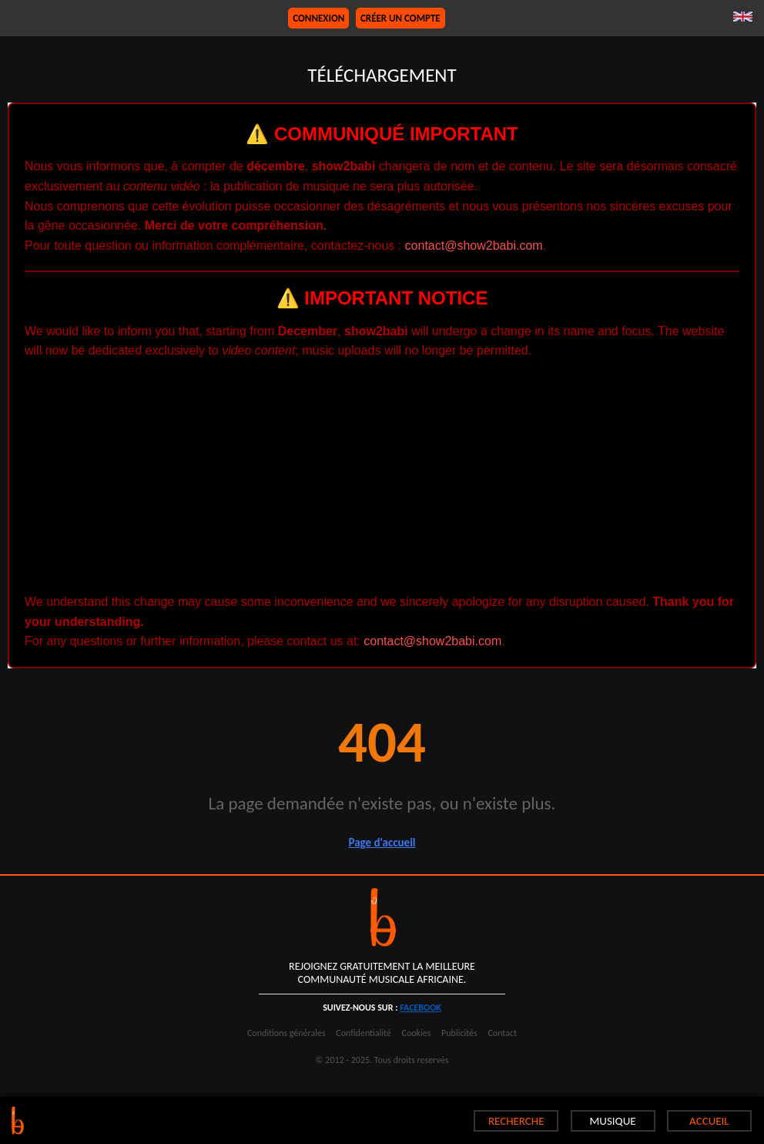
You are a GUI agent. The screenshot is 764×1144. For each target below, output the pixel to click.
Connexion (318, 18)
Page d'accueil (381, 843)
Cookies (416, 1033)
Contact (502, 1033)
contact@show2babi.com (474, 245)
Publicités (459, 1033)
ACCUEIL (709, 1121)
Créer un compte (400, 18)
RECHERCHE (516, 1121)
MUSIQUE (612, 1121)
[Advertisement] (382, 476)
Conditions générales (286, 1033)
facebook (420, 1007)
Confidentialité (363, 1033)
